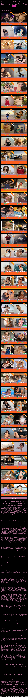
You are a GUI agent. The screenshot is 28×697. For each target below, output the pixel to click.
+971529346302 (8, 286)
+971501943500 (21, 466)
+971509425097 (8, 106)
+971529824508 (8, 300)
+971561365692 (8, 272)
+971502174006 (21, 383)
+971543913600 (8, 78)
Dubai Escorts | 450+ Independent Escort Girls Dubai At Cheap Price (14, 3)
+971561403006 (21, 189)
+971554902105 (21, 92)
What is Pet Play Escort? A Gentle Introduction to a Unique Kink (14, 663)
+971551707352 (8, 411)
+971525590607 (8, 425)
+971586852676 (21, 106)
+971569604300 (21, 342)
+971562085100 (21, 300)
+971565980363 (21, 23)
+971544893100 (8, 383)
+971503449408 (8, 120)
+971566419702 (8, 37)
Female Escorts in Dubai (18, 537)
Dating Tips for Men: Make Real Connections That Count (14, 685)
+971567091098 (21, 37)
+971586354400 (21, 78)
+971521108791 (8, 23)
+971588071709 (8, 92)
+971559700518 (21, 272)
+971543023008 (8, 328)
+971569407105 (21, 328)
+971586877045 (8, 369)
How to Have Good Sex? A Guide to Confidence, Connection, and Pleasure (14, 675)
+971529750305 (8, 342)
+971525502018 (21, 134)
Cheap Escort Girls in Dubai (19, 556)
